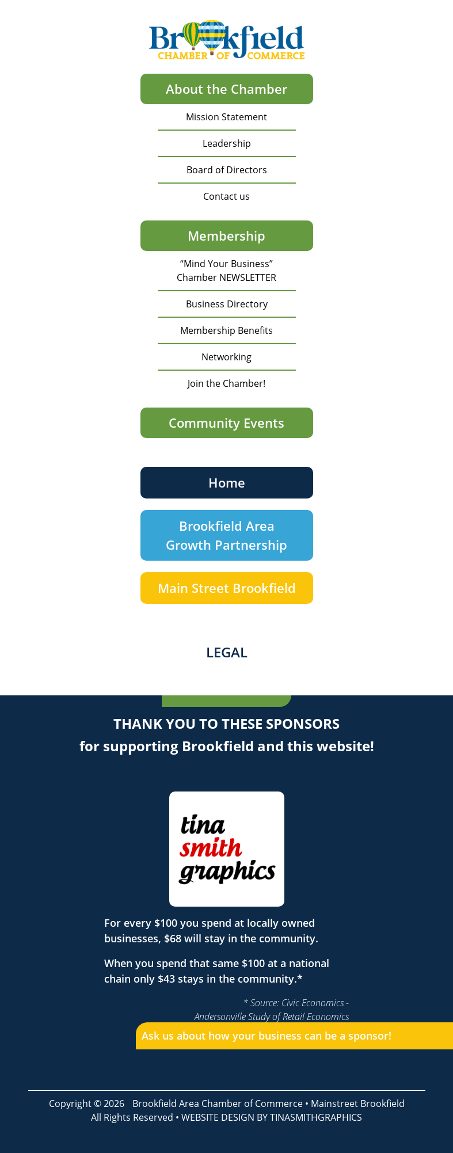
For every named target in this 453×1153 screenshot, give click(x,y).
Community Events (226, 422)
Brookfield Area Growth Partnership (226, 535)
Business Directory (227, 304)
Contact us (226, 196)
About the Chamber (226, 88)
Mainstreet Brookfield (358, 1103)
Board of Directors (226, 169)
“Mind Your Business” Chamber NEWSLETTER (226, 270)
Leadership (227, 143)
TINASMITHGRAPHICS (316, 1117)
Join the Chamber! (226, 383)
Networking (226, 357)
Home (226, 482)
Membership (226, 235)
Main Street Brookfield (227, 587)
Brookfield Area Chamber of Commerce (217, 1103)
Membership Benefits (226, 330)
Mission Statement (226, 117)
